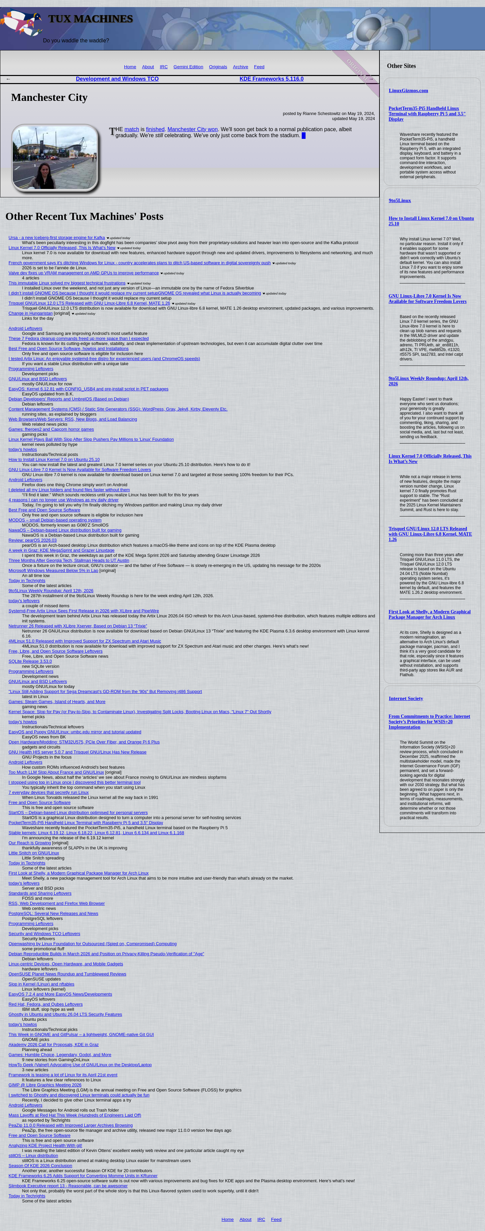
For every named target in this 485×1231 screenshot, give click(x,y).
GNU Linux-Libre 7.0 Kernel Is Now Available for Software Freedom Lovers (428, 299)
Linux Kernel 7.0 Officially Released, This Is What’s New (62, 247)
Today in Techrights (27, 580)
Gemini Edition (188, 66)
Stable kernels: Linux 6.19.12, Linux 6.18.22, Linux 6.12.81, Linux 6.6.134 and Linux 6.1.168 (96, 832)
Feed (259, 66)
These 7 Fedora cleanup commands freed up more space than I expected (79, 338)
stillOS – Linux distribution (33, 1155)
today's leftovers (24, 600)
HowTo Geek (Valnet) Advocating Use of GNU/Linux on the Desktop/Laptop (80, 1064)
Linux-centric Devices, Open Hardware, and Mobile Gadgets (66, 963)
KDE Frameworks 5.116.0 (272, 79)
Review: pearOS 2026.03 (33, 540)
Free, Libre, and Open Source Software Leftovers (56, 651)
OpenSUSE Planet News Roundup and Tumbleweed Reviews (67, 973)
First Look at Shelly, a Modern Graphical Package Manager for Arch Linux (430, 614)
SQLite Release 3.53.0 (30, 661)
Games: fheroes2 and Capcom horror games (51, 429)
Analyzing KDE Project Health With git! (45, 1145)
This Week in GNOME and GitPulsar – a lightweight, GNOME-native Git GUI (81, 1034)
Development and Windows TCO (117, 79)
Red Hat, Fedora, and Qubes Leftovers (46, 1004)
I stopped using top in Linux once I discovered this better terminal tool (75, 782)
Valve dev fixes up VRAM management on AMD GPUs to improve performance (84, 272)
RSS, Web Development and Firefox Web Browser (57, 903)
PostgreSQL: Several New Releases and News (53, 913)
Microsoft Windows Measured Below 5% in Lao (53, 570)
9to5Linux (400, 200)
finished (155, 129)
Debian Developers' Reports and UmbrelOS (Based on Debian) (69, 398)
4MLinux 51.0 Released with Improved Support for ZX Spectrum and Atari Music (85, 641)
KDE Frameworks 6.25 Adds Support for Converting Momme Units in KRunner (83, 1175)
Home (130, 66)
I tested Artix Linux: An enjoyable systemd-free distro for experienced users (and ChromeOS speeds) (104, 358)
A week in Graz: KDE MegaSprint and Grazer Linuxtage (62, 550)
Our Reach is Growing (30, 842)
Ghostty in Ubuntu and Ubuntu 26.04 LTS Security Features (65, 1014)
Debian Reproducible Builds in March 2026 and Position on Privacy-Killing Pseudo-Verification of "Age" (106, 953)
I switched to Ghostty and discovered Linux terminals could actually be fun (79, 1095)
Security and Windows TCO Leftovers (44, 933)
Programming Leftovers (31, 368)
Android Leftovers (25, 328)
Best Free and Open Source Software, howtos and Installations (69, 348)
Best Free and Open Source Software (44, 509)
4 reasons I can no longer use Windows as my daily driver (64, 499)
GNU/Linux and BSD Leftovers (38, 378)
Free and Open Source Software (40, 802)
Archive (240, 66)
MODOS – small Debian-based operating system (55, 520)
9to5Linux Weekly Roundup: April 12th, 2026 (51, 590)
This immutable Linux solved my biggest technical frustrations (67, 282)
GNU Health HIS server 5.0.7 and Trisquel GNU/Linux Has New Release (78, 752)
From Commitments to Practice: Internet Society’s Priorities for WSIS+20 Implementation (429, 722)
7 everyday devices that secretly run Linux (49, 792)
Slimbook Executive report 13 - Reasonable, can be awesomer (68, 1185)
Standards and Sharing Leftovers (40, 893)
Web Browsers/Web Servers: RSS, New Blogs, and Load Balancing (73, 419)
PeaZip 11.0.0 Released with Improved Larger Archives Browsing (71, 1125)
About (148, 66)
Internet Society (406, 698)
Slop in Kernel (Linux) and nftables (42, 984)
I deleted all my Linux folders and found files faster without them (69, 489)
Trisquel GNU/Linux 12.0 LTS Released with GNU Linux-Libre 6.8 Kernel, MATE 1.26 (430, 534)
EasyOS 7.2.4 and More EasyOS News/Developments (60, 994)
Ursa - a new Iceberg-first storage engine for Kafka (57, 237)
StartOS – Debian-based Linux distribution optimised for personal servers (78, 812)
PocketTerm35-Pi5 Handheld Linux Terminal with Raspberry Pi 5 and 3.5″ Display (427, 114)
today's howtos (23, 449)
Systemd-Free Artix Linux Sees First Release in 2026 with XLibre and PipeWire (84, 610)
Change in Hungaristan (31, 313)
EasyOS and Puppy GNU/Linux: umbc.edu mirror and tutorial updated (75, 731)
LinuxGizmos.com (408, 90)
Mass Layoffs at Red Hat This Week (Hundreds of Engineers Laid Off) (75, 1115)
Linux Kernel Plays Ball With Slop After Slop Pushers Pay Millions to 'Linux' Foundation (91, 439)
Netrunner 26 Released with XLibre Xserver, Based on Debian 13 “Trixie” (78, 625)
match (131, 129)
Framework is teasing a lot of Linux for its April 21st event (63, 1074)
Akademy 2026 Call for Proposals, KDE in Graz (54, 1044)
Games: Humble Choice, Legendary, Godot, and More (60, 1054)
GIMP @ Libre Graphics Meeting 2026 (45, 1084)
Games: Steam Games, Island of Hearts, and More (57, 701)
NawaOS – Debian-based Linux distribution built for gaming (65, 530)
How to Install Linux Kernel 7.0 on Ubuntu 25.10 (54, 459)
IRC (164, 66)
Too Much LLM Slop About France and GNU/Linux (56, 772)
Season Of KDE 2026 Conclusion (40, 1165)
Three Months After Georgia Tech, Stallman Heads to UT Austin (69, 560)
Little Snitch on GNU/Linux (34, 852)
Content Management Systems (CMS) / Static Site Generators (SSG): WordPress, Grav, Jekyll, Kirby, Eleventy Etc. (118, 409)
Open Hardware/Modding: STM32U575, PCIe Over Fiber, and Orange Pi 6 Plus (84, 741)
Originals (218, 66)
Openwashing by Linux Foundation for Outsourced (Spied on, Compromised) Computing (93, 943)
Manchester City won (192, 129)
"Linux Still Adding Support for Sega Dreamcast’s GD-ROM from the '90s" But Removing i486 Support (105, 691)
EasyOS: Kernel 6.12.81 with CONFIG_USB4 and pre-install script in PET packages (89, 388)
